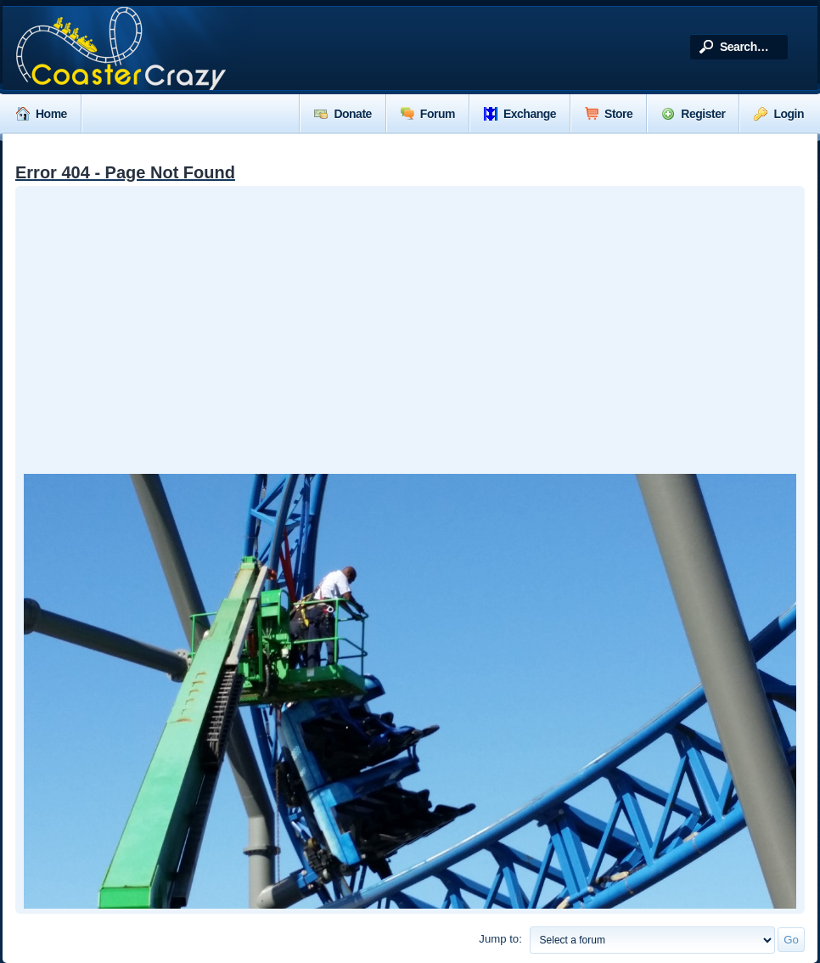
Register (693, 114)
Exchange (520, 114)
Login (779, 114)
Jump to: (500, 938)
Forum (428, 114)
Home (41, 114)
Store (608, 114)
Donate (342, 114)
